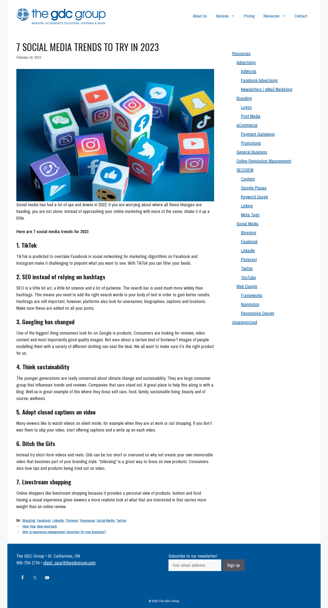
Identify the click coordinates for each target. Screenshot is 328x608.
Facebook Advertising (259, 80)
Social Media (106, 520)
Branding (244, 98)
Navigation (250, 304)
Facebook (44, 520)
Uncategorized (244, 322)
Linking (247, 206)
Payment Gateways (258, 134)
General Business (251, 152)
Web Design (246, 286)
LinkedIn (58, 520)
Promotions (251, 143)
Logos (246, 107)
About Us (200, 16)
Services (227, 16)
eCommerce (247, 125)
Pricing (249, 16)
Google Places (253, 188)
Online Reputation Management (263, 161)
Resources (277, 16)
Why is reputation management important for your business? (64, 531)
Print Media (250, 116)
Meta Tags (250, 215)
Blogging (28, 520)
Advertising (246, 62)
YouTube (248, 277)
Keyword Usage (254, 197)
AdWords (248, 71)
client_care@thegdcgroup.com (69, 563)
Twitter (121, 520)
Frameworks (251, 295)
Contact (301, 16)
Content (248, 179)
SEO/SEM (244, 170)
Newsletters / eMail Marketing (266, 89)
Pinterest (72, 520)
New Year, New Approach (39, 526)
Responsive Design (257, 313)
